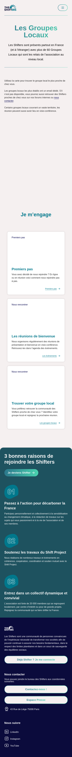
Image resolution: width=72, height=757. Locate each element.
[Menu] (63, 7)
